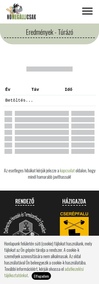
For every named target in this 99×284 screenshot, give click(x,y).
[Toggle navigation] (87, 12)
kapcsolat (67, 170)
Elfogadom (41, 278)
